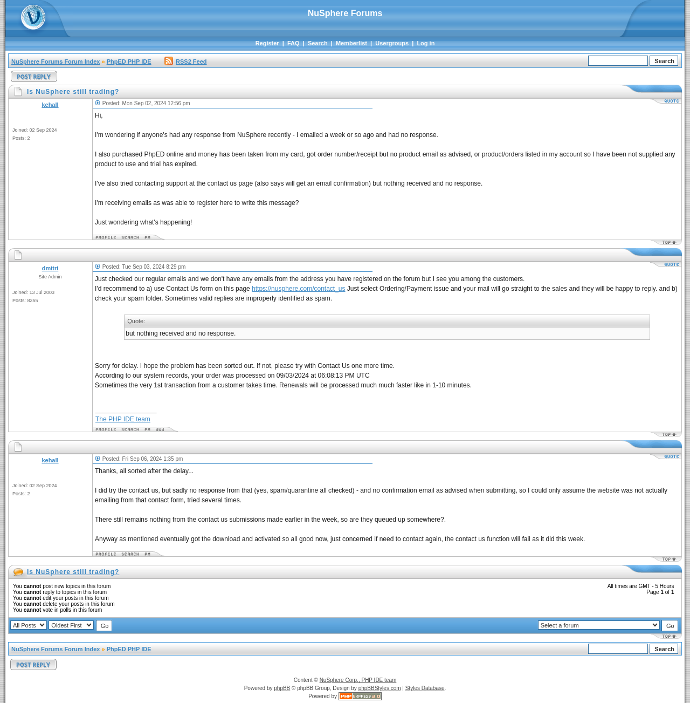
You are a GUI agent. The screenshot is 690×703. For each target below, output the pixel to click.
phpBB (282, 688)
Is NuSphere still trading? (73, 572)
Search (318, 43)
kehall (50, 104)
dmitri (50, 268)
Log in (425, 43)
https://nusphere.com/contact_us (298, 288)
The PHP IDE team (122, 419)
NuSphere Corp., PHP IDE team (358, 680)
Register (267, 43)
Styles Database (425, 688)
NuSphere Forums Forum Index (55, 61)
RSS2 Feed (185, 61)
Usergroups (392, 43)
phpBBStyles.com (379, 688)
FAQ (293, 43)
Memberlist (351, 43)
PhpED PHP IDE (129, 61)
